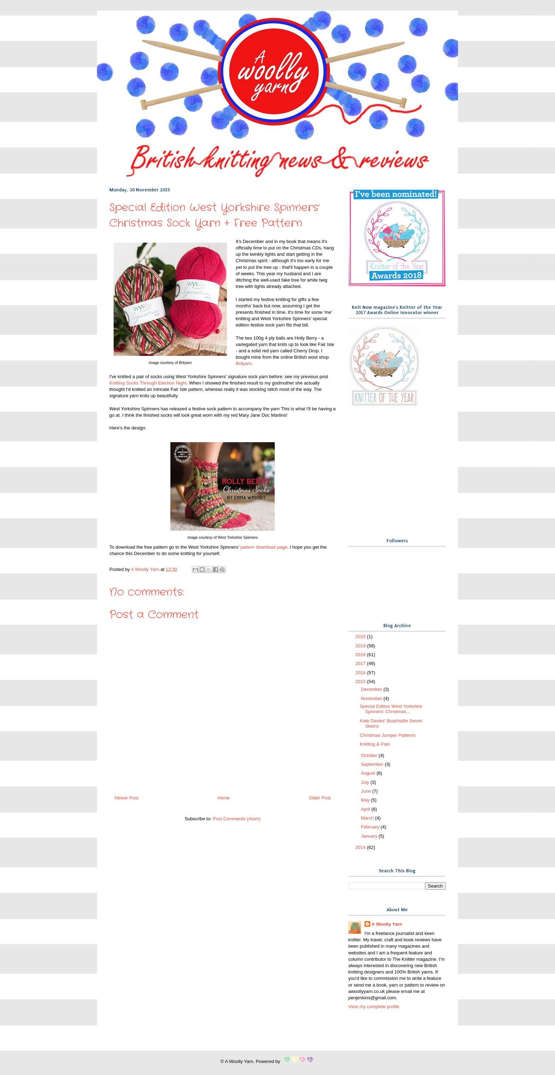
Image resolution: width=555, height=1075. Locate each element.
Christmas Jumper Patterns (388, 735)
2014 (361, 847)
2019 (361, 645)
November (372, 698)
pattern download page (263, 547)
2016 (361, 672)
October (370, 755)
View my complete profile (373, 1006)
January (370, 836)
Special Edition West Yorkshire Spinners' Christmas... (391, 709)
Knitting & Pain (375, 744)
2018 (361, 654)
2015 (361, 681)
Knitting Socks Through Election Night (148, 383)
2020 (361, 636)
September (373, 764)
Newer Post (126, 798)
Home (224, 798)
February (371, 827)
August (369, 773)
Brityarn (244, 363)
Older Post (320, 798)
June (366, 791)
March (368, 818)
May (366, 800)
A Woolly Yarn (387, 924)
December (372, 689)
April (366, 809)
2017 (361, 663)
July (366, 782)
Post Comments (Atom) (237, 818)
